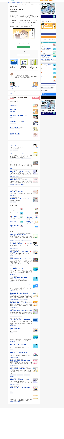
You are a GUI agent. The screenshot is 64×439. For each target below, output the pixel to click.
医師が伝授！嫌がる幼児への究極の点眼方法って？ (19, 153)
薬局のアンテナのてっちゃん (13, 294)
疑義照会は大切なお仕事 (14, 127)
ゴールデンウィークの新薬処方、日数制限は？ (18, 310)
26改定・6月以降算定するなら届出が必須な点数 (18, 368)
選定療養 (25, 4)
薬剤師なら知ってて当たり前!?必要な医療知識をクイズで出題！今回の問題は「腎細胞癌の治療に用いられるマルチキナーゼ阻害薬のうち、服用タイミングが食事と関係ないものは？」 (21, 391)
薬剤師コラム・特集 (14, 2)
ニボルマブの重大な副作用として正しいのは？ (18, 302)
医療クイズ (29, 4)
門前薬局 (53, 85)
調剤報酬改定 (11, 299)
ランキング (14, 4)
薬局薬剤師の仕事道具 (14, 109)
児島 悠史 (27, 179)
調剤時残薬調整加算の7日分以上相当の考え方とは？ (19, 293)
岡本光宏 (14, 235)
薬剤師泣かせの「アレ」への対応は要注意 (17, 171)
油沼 (28, 171)
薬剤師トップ (9, 2)
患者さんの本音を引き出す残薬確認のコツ (17, 145)
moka (27, 115)
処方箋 (18, 134)
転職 (14, 274)
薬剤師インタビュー (12, 290)
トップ (11, 4)
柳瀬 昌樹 (14, 252)
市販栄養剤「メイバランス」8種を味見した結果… (18, 161)
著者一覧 (22, 4)
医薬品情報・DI (12, 158)
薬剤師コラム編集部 (15, 320)
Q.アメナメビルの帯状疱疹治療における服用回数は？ (19, 277)
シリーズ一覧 (18, 4)
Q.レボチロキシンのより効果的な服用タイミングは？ (19, 191)
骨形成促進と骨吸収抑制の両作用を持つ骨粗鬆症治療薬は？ (20, 360)
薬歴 (39, 4)
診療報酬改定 (32, 4)
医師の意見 (11, 325)
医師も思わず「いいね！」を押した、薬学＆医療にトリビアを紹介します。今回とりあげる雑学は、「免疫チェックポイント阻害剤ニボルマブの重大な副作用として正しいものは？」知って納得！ (21, 305)
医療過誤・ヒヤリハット (13, 105)
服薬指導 (36, 4)
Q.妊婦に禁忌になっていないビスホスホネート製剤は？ (19, 251)
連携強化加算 (11, 376)
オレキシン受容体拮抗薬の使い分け (16, 179)
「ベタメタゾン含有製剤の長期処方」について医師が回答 (20, 319)
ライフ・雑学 (11, 307)
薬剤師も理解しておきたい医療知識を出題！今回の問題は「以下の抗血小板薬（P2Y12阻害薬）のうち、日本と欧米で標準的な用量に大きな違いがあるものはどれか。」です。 (21, 348)
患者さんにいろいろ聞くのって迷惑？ (16, 115)
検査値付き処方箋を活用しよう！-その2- (17, 133)
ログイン (55, 0)
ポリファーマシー (15, 248)
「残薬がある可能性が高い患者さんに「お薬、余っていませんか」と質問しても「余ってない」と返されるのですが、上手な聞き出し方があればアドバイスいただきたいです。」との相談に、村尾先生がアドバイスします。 (21, 148)
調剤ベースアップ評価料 (44, 90)
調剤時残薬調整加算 (16, 299)
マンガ (14, 111)
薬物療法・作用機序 (17, 158)
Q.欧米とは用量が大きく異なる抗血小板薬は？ (18, 344)
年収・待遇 (11, 274)
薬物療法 (15, 325)
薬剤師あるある (12, 134)
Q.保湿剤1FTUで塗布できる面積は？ (16, 198)
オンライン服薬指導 (51, 87)
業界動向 (15, 401)
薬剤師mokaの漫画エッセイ (20, 2)
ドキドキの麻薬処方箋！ (14, 121)
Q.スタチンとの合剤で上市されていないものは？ (18, 328)
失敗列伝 (17, 176)
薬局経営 (21, 299)
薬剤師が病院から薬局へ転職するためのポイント (18, 268)
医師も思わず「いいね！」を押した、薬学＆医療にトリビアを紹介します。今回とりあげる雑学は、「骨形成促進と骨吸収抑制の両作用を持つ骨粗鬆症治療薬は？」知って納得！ (21, 363)
